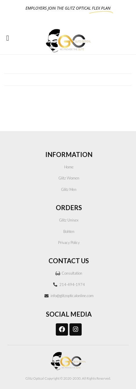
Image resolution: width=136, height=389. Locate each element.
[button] (7, 38)
